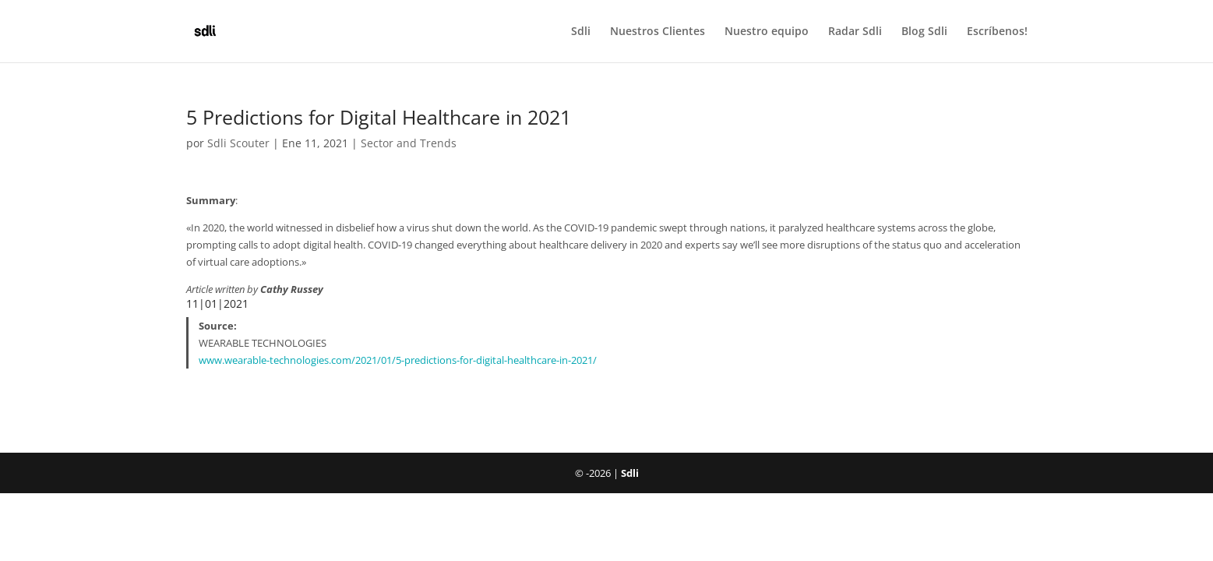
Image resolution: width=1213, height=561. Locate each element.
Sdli (581, 32)
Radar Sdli (855, 32)
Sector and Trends (409, 143)
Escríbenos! (997, 32)
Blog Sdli (924, 32)
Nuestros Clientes (657, 32)
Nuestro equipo (767, 32)
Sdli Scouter (238, 143)
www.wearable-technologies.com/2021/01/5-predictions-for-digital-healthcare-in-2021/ (398, 360)
